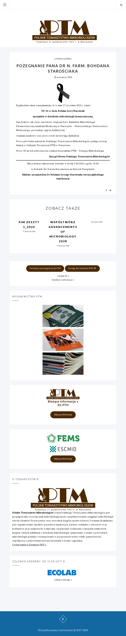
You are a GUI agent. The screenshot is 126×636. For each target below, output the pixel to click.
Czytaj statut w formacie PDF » (29, 544)
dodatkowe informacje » (63, 280)
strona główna (63, 59)
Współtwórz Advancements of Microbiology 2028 (63, 231)
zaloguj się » (63, 276)
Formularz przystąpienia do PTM (45, 268)
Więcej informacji (63, 414)
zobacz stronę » (63, 579)
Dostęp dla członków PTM (82, 268)
